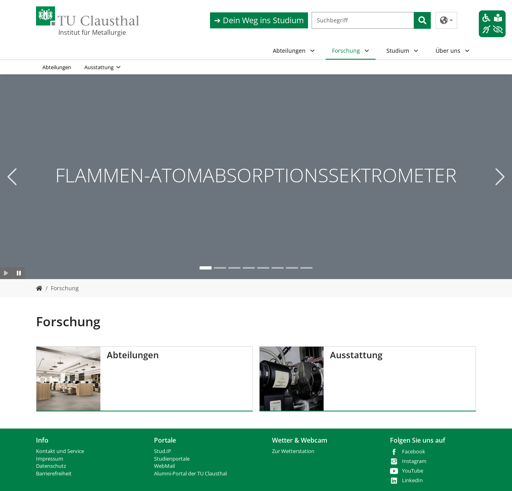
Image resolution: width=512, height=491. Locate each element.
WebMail (164, 466)
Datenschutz (51, 466)
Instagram (414, 461)
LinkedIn (412, 480)
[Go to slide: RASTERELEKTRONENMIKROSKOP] (292, 268)
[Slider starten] (6, 273)
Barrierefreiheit (54, 473)
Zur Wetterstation (293, 451)
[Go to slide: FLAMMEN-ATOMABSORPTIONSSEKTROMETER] (206, 268)
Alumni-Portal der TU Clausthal (190, 473)
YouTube (412, 470)
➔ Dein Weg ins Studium (259, 20)
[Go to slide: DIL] (220, 268)
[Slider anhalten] (19, 273)
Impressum (49, 458)
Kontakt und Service (60, 451)
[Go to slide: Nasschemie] (278, 268)
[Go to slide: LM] (263, 268)
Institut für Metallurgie (92, 32)
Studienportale (172, 458)
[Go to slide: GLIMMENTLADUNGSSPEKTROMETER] (234, 268)
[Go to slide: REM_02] (306, 268)
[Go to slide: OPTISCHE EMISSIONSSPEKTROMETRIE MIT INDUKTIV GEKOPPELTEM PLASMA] (249, 268)
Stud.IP (162, 451)
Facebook (413, 451)
